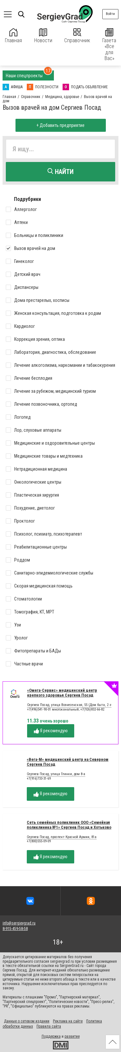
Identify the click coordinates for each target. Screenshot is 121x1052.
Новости (43, 35)
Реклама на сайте (68, 1021)
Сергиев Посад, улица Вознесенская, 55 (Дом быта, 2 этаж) (72, 705)
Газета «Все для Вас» (109, 44)
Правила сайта (48, 1026)
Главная (13, 35)
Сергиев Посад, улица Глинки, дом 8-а (56, 774)
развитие (72, 1036)
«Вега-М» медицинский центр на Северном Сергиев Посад (67, 762)
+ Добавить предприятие (60, 125)
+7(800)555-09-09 (39, 841)
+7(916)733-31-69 (39, 778)
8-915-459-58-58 (15, 928)
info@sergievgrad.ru (19, 923)
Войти (110, 14)
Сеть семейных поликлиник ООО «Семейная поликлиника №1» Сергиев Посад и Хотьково (69, 825)
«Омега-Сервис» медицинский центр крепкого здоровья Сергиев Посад (62, 693)
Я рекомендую (51, 731)
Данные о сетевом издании (26, 1021)
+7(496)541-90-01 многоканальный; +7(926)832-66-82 (65, 709)
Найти (60, 172)
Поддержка (51, 1036)
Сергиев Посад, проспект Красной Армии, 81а (61, 837)
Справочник (77, 35)
